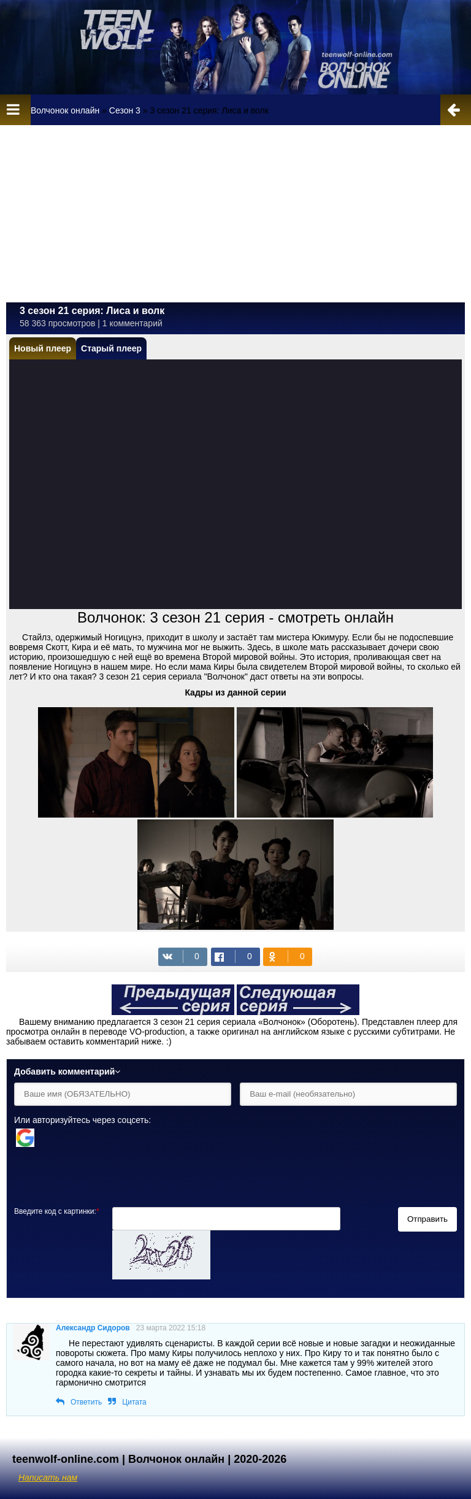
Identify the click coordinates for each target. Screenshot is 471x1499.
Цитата (134, 1402)
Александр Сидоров (93, 1328)
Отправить (427, 1219)
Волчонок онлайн (65, 110)
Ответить (86, 1402)
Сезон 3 (124, 110)
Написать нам (47, 1477)
